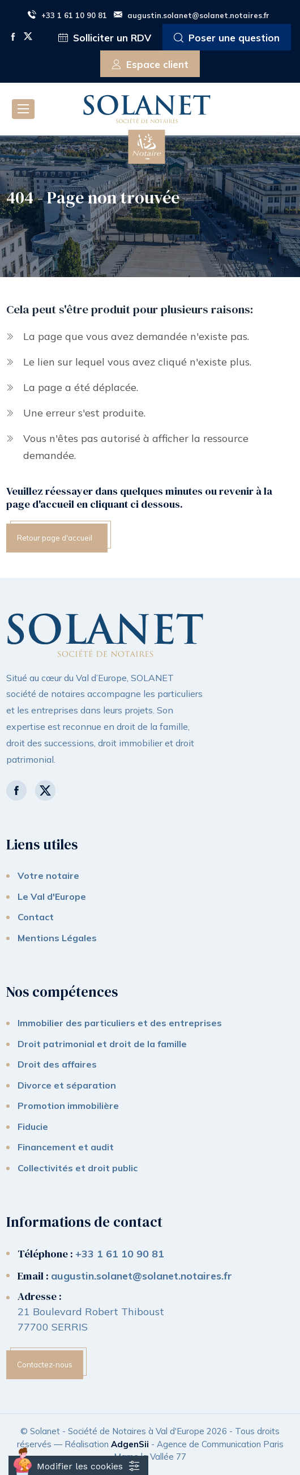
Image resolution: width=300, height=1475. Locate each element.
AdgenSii (130, 1444)
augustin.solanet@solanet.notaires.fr (191, 15)
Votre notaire (48, 875)
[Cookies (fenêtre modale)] (78, 1465)
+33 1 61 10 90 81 (67, 15)
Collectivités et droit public (78, 1168)
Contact (36, 917)
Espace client (150, 64)
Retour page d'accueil (54, 537)
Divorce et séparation (67, 1085)
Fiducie (33, 1126)
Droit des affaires (57, 1064)
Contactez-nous (44, 1364)
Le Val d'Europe (52, 896)
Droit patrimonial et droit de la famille (102, 1043)
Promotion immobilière (68, 1105)
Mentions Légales (57, 937)
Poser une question (227, 38)
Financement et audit (66, 1147)
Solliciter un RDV (104, 38)
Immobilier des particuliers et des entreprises (120, 1022)
